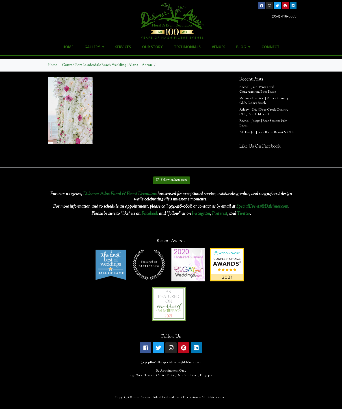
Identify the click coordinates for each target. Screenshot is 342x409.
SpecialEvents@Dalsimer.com (262, 206)
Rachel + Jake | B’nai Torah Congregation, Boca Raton (257, 89)
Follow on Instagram (171, 180)
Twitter (243, 214)
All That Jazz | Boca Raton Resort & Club (266, 132)
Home (68, 46)
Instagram (201, 214)
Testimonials (187, 46)
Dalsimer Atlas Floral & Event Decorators (120, 194)
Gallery (94, 47)
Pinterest (219, 214)
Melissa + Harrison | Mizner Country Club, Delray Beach (263, 100)
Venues (218, 46)
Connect (270, 46)
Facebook (149, 214)
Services (123, 46)
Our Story (152, 46)
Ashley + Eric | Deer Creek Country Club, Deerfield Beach (263, 112)
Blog (243, 47)
